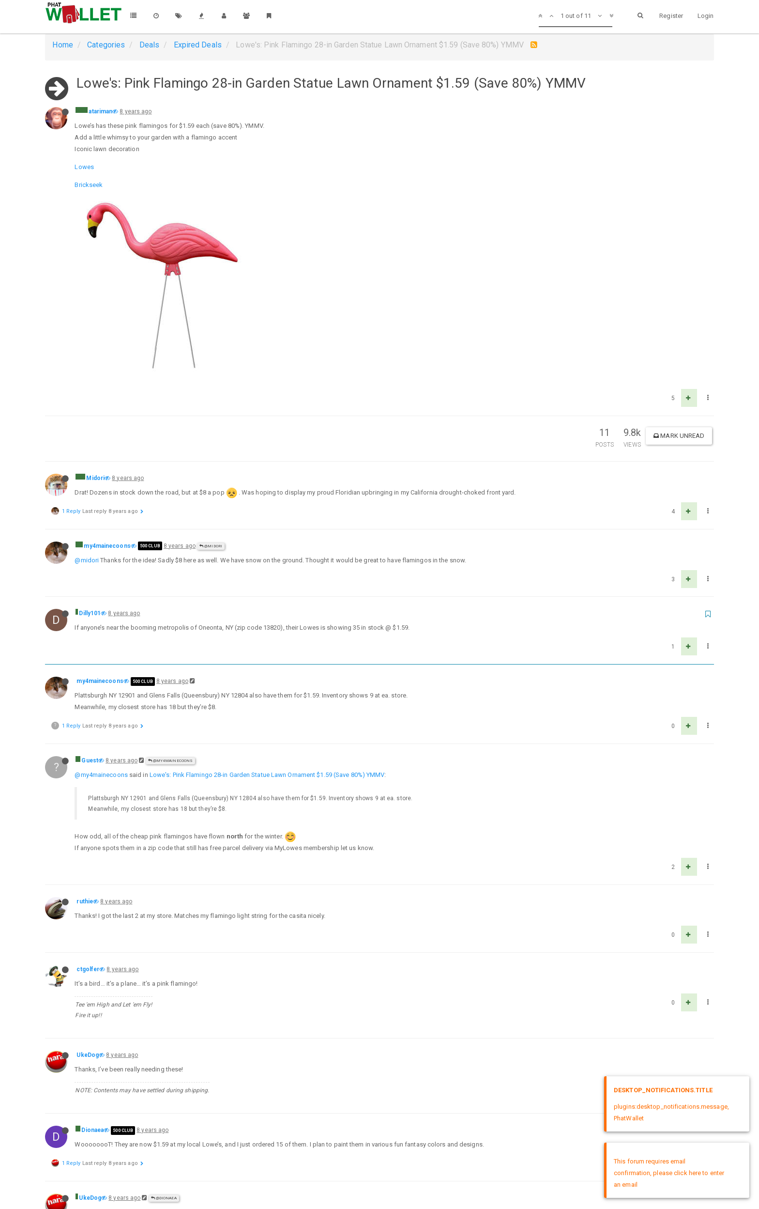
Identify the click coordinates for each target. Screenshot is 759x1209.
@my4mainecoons (170, 584)
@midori (87, 384)
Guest (89, 584)
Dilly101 (90, 437)
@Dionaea (164, 1022)
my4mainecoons (107, 369)
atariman (100, 111)
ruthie (84, 725)
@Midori (210, 370)
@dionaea (89, 1035)
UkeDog (87, 878)
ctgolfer (87, 793)
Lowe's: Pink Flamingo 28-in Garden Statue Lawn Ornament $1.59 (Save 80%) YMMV (267, 598)
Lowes (84, 166)
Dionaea (92, 953)
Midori (95, 301)
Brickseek (89, 184)
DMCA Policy (379, 1193)
